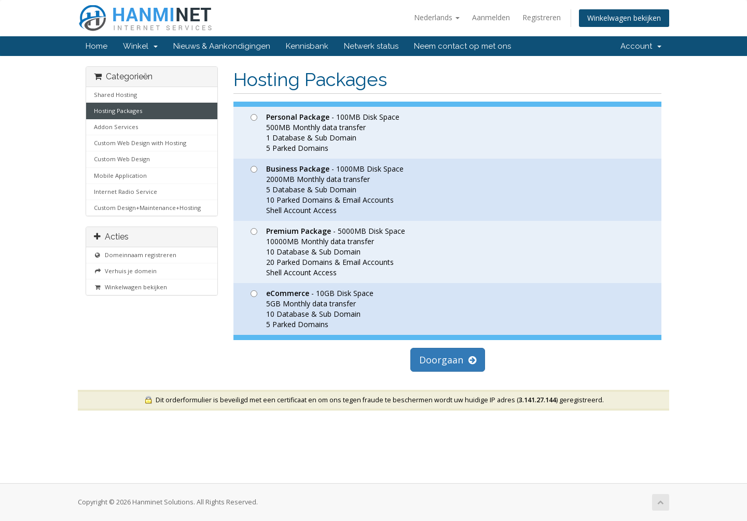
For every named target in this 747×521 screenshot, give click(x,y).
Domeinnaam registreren (135, 255)
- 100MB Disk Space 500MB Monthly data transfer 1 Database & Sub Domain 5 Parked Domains (325, 132)
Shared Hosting (115, 94)
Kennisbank (307, 46)
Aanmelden (491, 17)
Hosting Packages (118, 111)
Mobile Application (120, 175)
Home (96, 46)
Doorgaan (447, 360)
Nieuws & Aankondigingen (221, 46)
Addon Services (116, 127)
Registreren (541, 17)
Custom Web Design (122, 159)
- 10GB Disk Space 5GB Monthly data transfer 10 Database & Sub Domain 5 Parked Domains (312, 308)
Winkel (140, 46)
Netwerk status (371, 46)
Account (640, 46)
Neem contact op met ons (462, 46)
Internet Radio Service (125, 191)
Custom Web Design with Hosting (140, 143)
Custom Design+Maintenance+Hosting (147, 208)
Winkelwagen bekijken (624, 18)
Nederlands (437, 17)
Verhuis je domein (125, 271)
